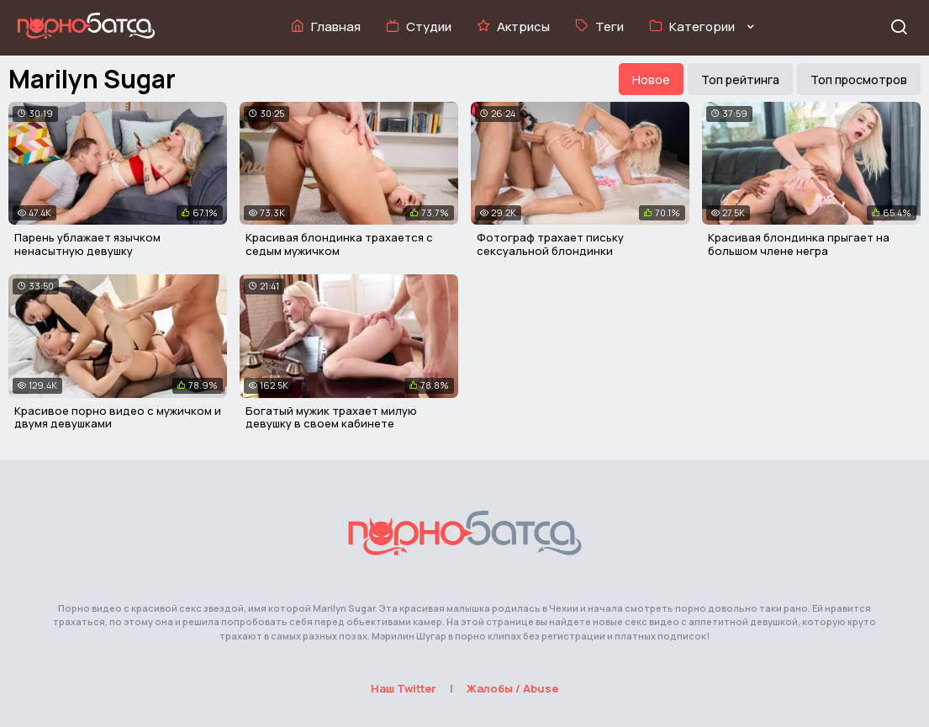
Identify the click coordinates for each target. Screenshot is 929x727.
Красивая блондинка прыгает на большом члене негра (798, 244)
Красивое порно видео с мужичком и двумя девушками (117, 417)
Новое (651, 80)
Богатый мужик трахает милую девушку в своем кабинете (331, 417)
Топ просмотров (858, 80)
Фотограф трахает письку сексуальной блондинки (550, 244)
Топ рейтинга (740, 80)
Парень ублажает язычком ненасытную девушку (87, 244)
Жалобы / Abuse (512, 688)
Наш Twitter (403, 688)
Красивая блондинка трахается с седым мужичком (339, 244)
